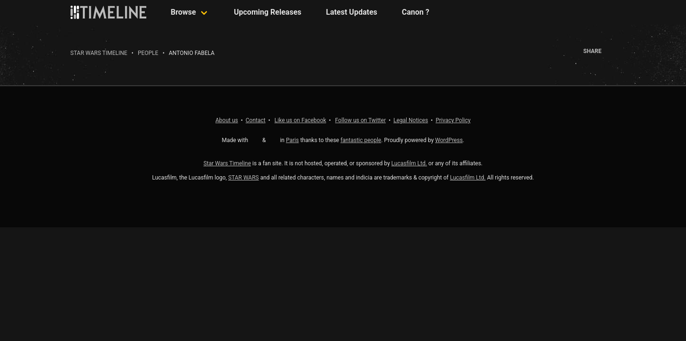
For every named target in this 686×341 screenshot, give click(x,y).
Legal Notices (410, 120)
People (148, 53)
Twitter (360, 120)
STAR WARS (243, 177)
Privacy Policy (453, 120)
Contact (256, 120)
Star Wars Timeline (99, 53)
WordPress (449, 140)
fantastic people (360, 140)
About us (226, 120)
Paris (292, 140)
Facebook (300, 120)
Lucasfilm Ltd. (409, 163)
